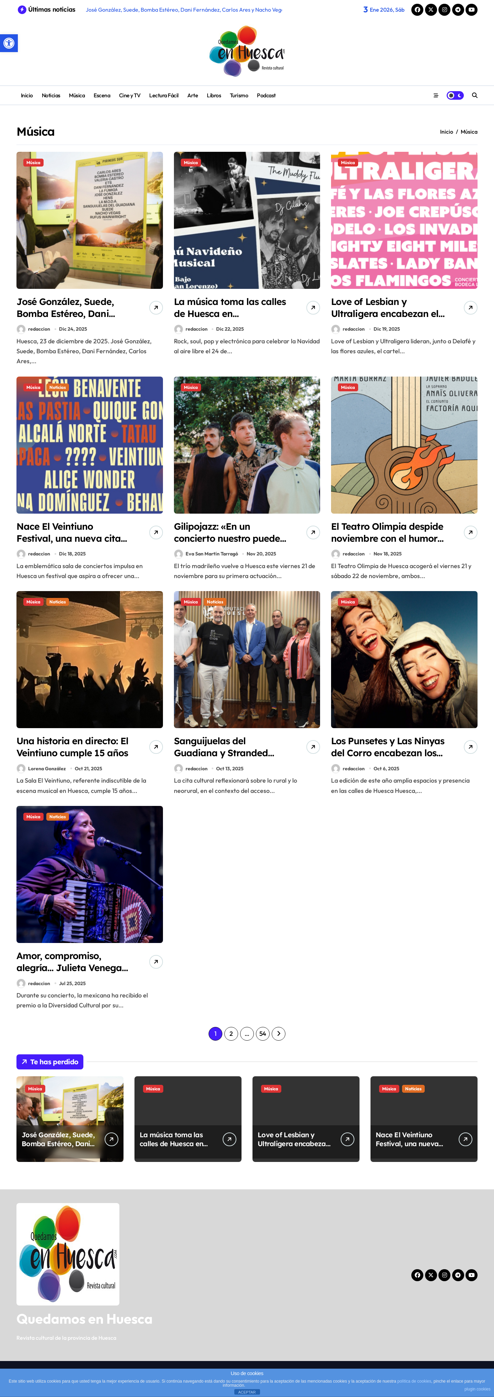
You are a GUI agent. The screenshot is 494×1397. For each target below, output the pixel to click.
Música (77, 95)
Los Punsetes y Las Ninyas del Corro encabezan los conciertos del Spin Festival (387, 759)
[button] (9, 43)
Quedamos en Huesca (84, 1318)
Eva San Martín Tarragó (206, 554)
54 (262, 1034)
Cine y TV (130, 95)
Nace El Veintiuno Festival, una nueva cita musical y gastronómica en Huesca (68, 544)
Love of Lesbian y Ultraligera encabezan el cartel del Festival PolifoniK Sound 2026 (384, 319)
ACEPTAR (247, 1392)
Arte (192, 95)
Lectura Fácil (164, 95)
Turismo (239, 95)
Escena (102, 95)
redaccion (33, 329)
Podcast (266, 95)
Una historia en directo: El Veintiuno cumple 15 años (72, 747)
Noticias (51, 95)
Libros (214, 95)
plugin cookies (477, 1389)
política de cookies (414, 1381)
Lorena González (41, 768)
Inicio (27, 95)
